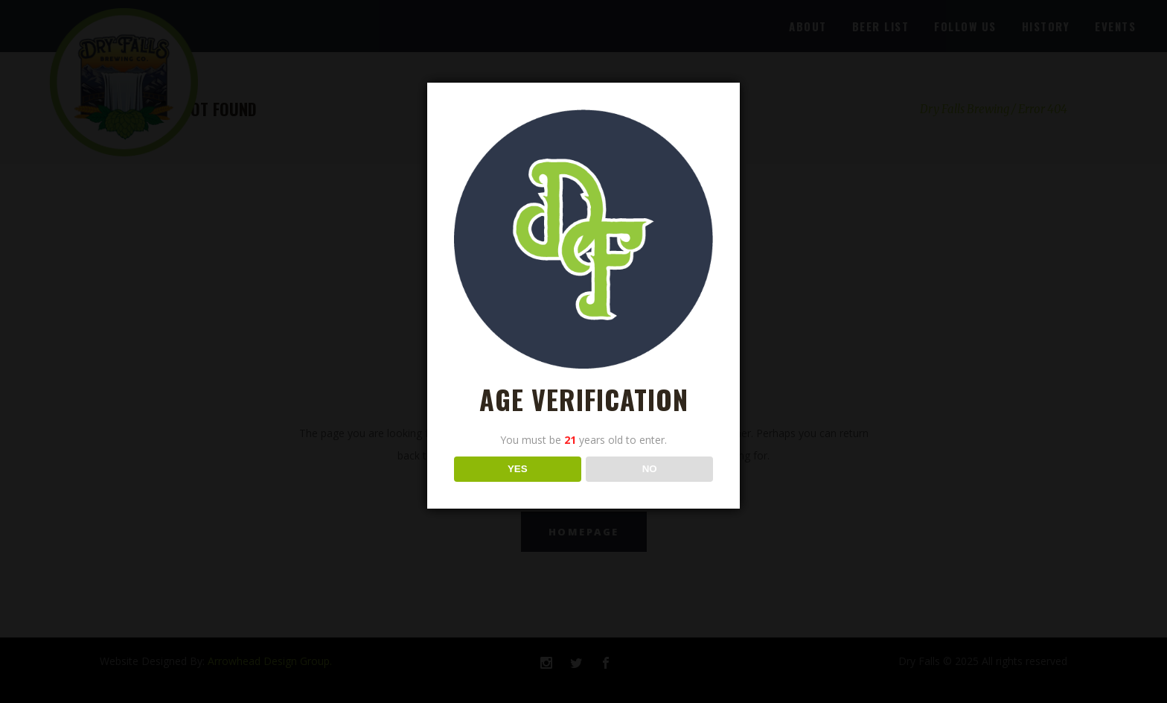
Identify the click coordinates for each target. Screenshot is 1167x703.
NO (649, 468)
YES (518, 468)
